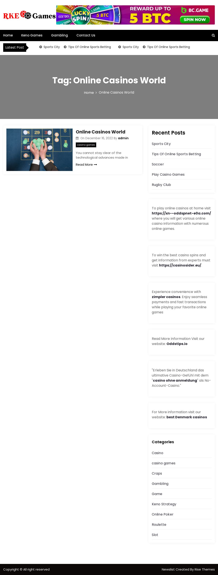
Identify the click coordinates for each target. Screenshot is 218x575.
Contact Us (85, 35)
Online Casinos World (100, 132)
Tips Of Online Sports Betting (89, 47)
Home (8, 35)
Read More (86, 164)
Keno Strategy (164, 504)
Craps (157, 473)
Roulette (159, 524)
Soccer (158, 164)
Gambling (59, 35)
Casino (157, 452)
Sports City (51, 47)
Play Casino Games (168, 174)
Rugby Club (161, 184)
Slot (155, 534)
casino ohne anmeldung (175, 380)
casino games (86, 144)
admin (123, 138)
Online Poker (163, 514)
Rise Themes (205, 569)
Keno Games (32, 35)
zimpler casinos (166, 296)
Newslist (169, 569)
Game (157, 493)
